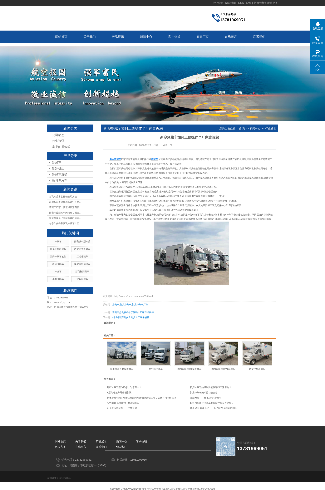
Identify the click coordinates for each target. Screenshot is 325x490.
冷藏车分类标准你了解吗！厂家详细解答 (133, 312)
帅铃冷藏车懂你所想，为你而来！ (124, 387)
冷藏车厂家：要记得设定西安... (65, 207)
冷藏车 (56, 162)
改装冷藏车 (82, 279)
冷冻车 (58, 271)
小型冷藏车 (58, 279)
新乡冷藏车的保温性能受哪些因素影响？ (210, 387)
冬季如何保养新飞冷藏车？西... (65, 223)
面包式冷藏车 (156, 369)
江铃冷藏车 (82, 256)
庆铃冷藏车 (58, 264)
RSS (241, 2)
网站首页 (61, 36)
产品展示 (118, 36)
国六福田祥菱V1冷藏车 (223, 369)
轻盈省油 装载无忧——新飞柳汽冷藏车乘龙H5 (213, 408)
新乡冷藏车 (125, 304)
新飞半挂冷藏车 (58, 249)
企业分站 (217, 2)
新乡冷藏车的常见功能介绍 (204, 392)
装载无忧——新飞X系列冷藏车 (205, 397)
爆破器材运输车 (82, 264)
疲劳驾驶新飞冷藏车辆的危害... (65, 218)
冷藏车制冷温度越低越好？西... (65, 202)
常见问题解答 (61, 147)
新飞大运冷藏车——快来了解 (122, 408)
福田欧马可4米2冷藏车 (121, 369)
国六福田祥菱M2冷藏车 (189, 369)
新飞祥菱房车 (82, 271)
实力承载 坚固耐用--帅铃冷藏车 (123, 403)
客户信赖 (174, 36)
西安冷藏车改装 (58, 256)
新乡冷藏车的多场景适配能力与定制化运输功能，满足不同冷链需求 (141, 397)
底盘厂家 (202, 36)
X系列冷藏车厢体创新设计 (120, 392)
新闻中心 (146, 36)
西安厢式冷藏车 (82, 249)
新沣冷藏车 (65, 478)
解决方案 (60, 446)
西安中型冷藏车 (257, 369)
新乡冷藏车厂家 (118, 200)
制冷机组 (58, 168)
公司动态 (58, 135)
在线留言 (231, 36)
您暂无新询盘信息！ (266, 2)
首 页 (242, 128)
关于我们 (89, 36)
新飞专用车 (59, 180)
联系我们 (259, 36)
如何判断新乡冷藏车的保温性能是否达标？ (212, 403)
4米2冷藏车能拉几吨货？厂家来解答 (130, 317)
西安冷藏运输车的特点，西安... (65, 212)
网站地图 (230, 2)
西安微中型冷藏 (82, 241)
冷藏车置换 (59, 174)
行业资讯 (58, 141)
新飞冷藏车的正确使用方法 (63, 196)
